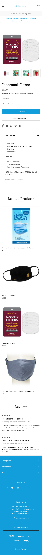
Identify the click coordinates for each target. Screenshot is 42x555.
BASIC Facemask (8, 296)
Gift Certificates (21, 528)
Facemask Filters (8, 343)
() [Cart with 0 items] (38, 5)
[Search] (2, 13)
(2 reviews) (15, 93)
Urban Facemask (13, 162)
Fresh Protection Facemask (18, 167)
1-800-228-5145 (22, 518)
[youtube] (12, 488)
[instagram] (18, 488)
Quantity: (5, 99)
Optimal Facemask (14, 164)
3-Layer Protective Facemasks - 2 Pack (17, 248)
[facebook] (7, 488)
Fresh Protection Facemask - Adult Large (18, 391)
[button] (21, 135)
